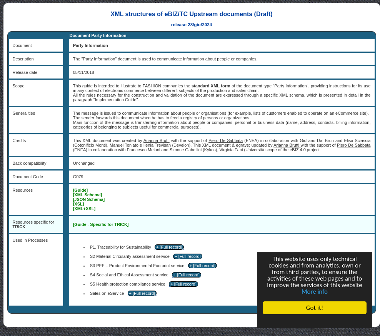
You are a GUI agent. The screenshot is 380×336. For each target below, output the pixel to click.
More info (315, 292)
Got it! (314, 308)
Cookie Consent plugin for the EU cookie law (314, 321)
